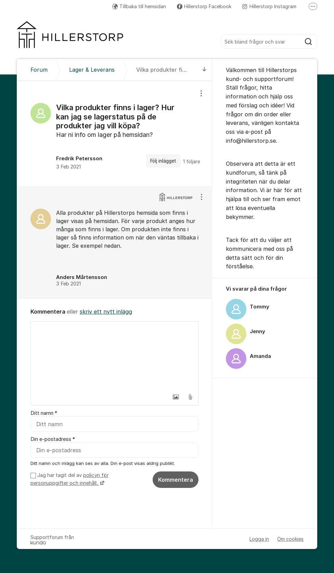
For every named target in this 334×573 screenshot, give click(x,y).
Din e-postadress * (52, 439)
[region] (114, 133)
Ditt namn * (43, 413)
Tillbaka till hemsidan (139, 6)
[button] (175, 397)
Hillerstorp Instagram (269, 6)
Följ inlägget (163, 161)
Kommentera (175, 479)
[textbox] (114, 355)
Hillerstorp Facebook (204, 6)
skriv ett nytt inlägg (106, 311)
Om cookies (290, 539)
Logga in (259, 539)
